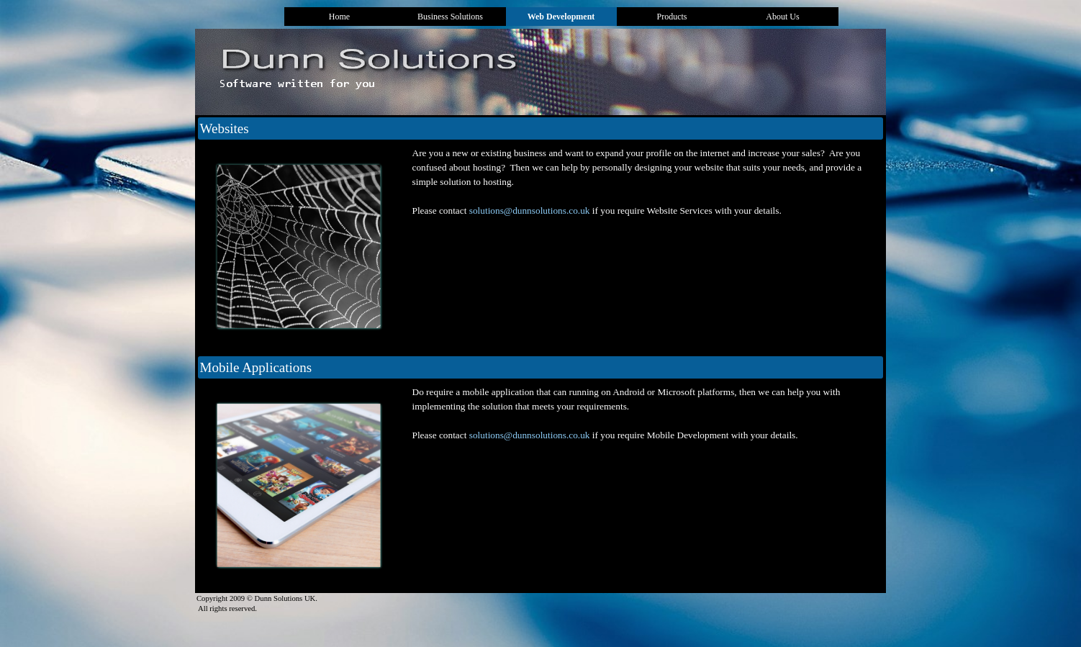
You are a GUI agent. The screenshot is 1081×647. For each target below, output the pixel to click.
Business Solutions (450, 17)
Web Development (561, 17)
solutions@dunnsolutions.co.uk (529, 210)
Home (339, 17)
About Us (782, 17)
